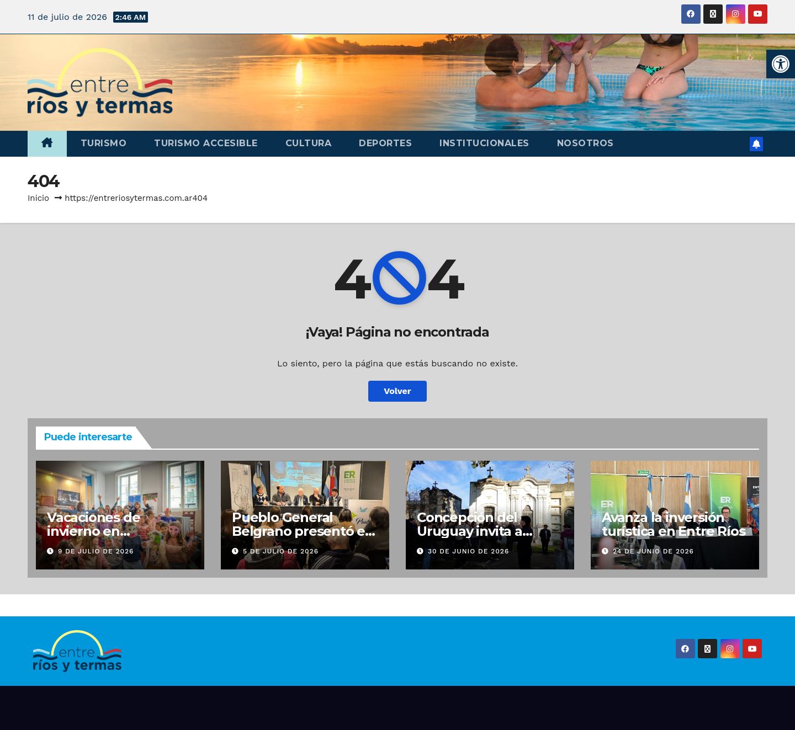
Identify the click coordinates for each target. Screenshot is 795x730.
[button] (780, 64)
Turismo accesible (206, 143)
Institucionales (484, 143)
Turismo (104, 143)
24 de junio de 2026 (653, 551)
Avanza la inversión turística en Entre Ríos (673, 524)
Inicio (38, 198)
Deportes (385, 143)
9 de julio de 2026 (96, 551)
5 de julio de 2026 (281, 551)
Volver (397, 391)
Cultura (308, 143)
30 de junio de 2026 (468, 551)
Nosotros (585, 143)
